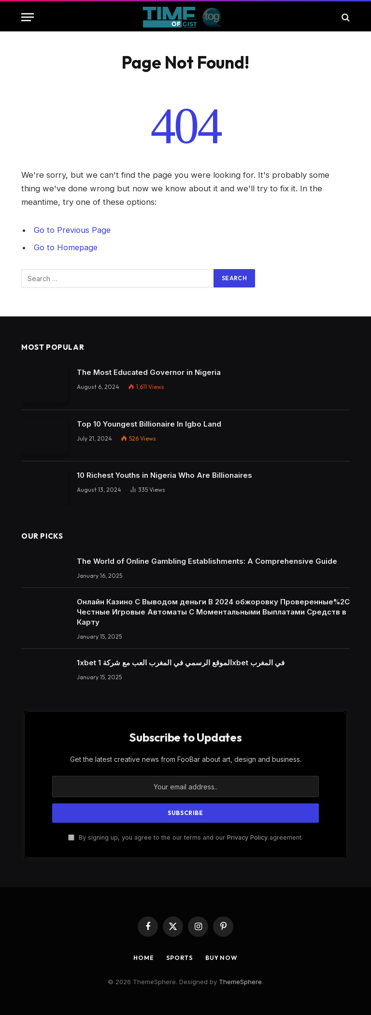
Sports (178, 956)
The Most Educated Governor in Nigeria (149, 371)
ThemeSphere (240, 981)
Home (143, 956)
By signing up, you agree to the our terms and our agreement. (185, 837)
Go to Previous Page (73, 230)
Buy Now (222, 956)
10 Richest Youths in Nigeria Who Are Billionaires (164, 474)
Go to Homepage (66, 247)
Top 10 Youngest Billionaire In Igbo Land (149, 423)
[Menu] (27, 17)
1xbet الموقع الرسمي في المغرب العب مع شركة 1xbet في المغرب (181, 662)
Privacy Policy (247, 837)
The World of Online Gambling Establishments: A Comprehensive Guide (207, 560)
